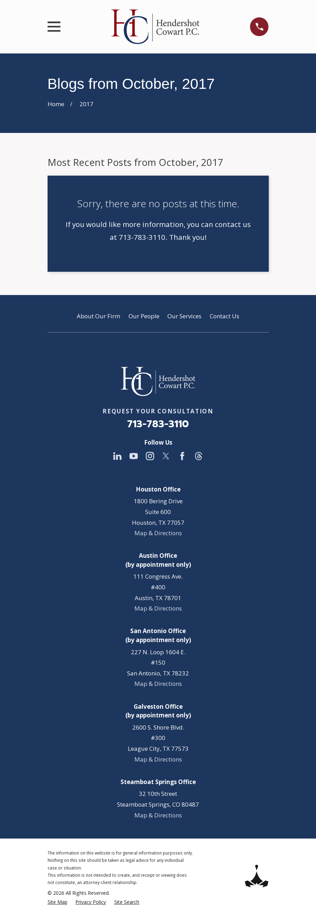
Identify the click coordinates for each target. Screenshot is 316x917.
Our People (143, 316)
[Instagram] (150, 456)
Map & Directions (158, 533)
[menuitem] (57, 902)
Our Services (184, 316)
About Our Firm (98, 316)
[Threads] (198, 456)
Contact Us (224, 316)
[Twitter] (166, 456)
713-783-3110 (158, 424)
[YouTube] (134, 456)
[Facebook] (182, 456)
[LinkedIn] (117, 456)
